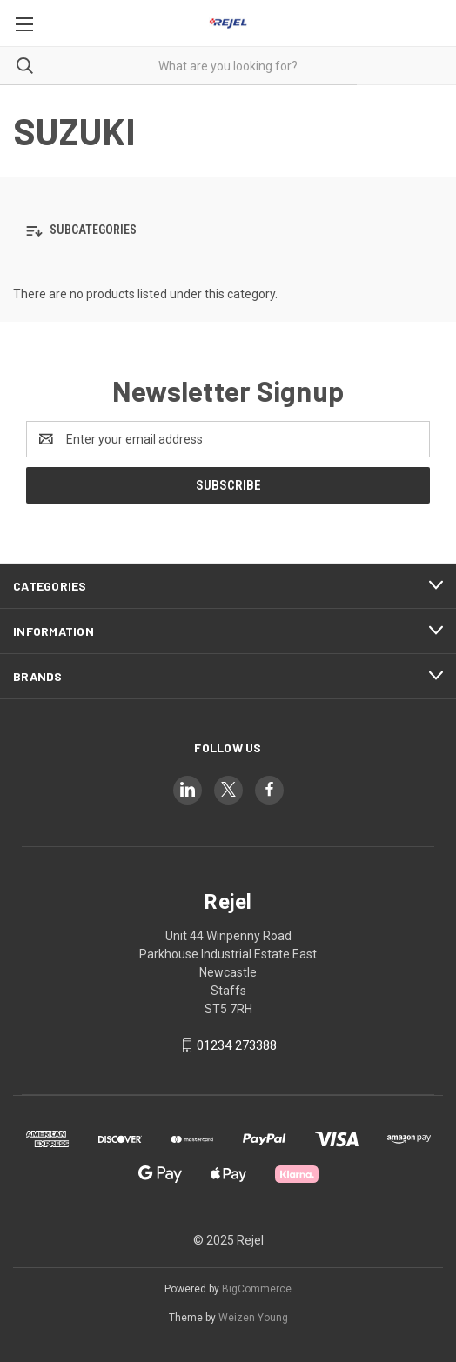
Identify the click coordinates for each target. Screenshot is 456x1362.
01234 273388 (237, 1045)
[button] (228, 230)
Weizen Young (253, 1318)
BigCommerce (257, 1289)
